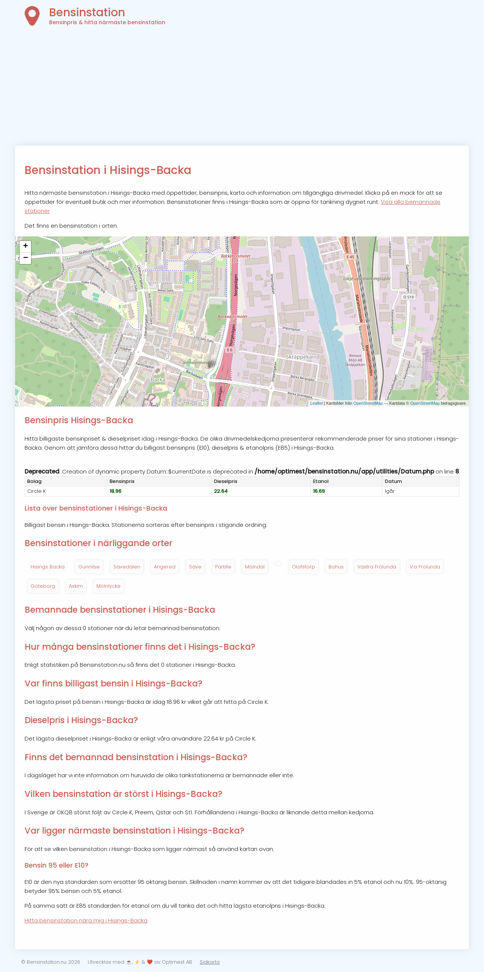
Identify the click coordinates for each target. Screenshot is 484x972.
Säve (195, 567)
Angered (164, 567)
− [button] (25, 258)
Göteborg (43, 586)
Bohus (336, 567)
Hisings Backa (48, 567)
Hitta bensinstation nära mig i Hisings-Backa (86, 920)
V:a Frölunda (425, 567)
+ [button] (25, 246)
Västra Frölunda (376, 567)
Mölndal (255, 567)
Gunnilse (89, 567)
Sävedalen (126, 567)
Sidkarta (210, 962)
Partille (223, 567)
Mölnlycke (108, 586)
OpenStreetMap (368, 403)
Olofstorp (303, 567)
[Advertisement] (242, 89)
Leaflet (316, 403)
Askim (76, 586)
